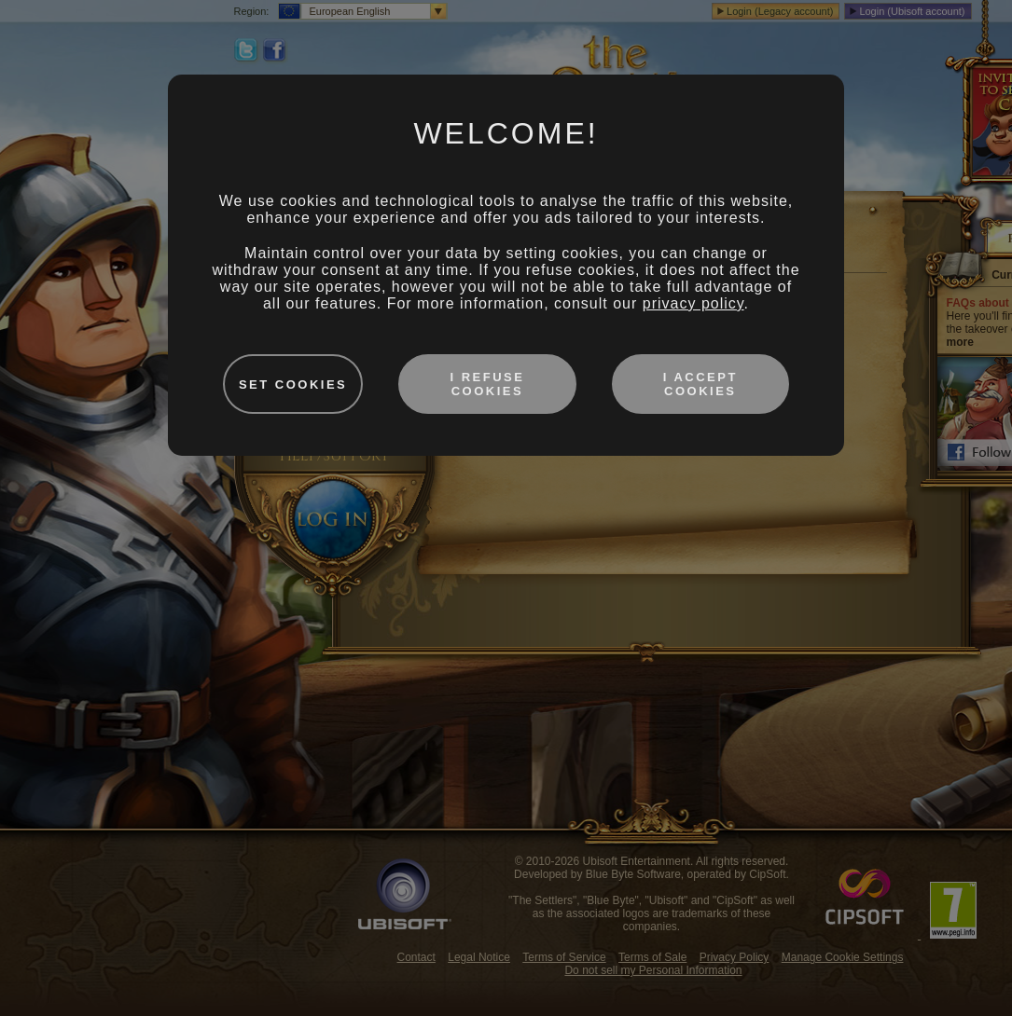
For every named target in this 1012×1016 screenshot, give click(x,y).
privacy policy (693, 303)
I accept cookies (700, 384)
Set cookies (293, 384)
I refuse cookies (487, 384)
